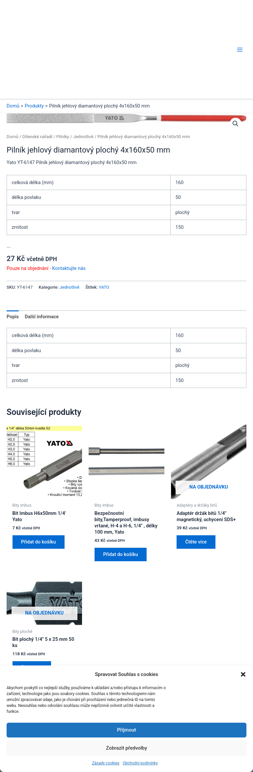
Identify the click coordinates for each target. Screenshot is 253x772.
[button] (243, 674)
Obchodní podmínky (140, 763)
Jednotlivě (83, 92)
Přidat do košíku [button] (39, 498)
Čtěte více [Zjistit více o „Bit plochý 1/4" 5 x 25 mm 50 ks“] (32, 624)
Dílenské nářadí (37, 92)
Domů (12, 92)
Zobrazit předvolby (126, 748)
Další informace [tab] (42, 272)
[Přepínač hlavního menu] (239, 27)
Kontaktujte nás (68, 224)
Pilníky (62, 92)
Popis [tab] (13, 272)
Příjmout (126, 730)
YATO (104, 242)
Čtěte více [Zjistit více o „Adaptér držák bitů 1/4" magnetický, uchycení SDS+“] (196, 498)
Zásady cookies (105, 763)
